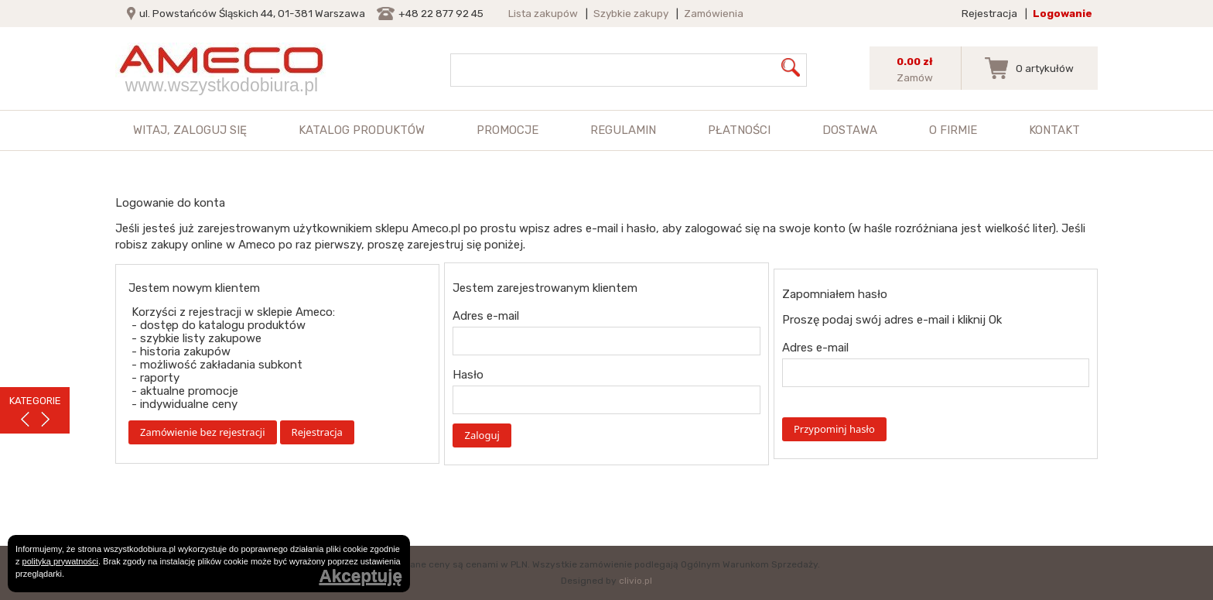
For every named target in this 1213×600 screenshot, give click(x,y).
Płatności (739, 130)
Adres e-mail (486, 316)
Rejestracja (989, 13)
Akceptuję (360, 576)
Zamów (915, 77)
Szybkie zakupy (630, 13)
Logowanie (1062, 13)
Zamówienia (713, 13)
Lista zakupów (543, 13)
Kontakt (1054, 130)
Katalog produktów (362, 130)
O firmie (953, 130)
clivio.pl (635, 580)
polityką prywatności (60, 561)
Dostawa (849, 130)
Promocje (507, 130)
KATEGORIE (35, 400)
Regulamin (623, 130)
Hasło (468, 375)
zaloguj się (210, 130)
